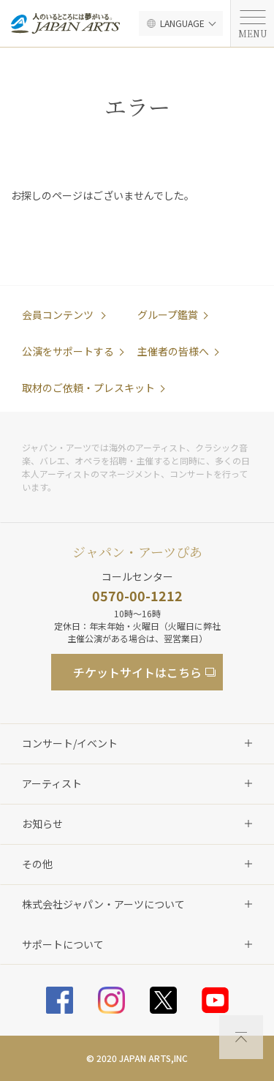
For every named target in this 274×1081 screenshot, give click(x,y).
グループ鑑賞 (167, 314)
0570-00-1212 (137, 595)
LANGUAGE (182, 23)
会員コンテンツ (59, 314)
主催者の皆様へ (173, 351)
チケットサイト (137, 672)
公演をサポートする (68, 351)
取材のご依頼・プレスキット (88, 387)
